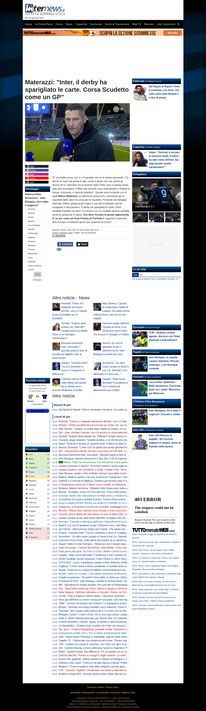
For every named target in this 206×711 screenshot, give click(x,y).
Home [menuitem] (28, 24)
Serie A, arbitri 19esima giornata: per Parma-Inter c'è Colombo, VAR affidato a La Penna (107, 618)
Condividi (65, 244)
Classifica (32, 449)
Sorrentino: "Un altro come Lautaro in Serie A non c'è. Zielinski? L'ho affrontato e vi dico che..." (110, 536)
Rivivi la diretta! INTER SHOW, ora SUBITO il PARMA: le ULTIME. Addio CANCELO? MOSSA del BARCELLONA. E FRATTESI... (129, 503)
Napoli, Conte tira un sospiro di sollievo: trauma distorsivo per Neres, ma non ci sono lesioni (109, 570)
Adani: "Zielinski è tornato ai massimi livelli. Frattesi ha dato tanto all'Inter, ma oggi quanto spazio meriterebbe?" (119, 443)
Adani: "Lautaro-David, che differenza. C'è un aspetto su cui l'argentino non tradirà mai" (106, 651)
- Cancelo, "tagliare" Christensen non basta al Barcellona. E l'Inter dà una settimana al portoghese (115, 670)
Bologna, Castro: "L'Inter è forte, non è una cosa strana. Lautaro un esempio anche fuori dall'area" (112, 614)
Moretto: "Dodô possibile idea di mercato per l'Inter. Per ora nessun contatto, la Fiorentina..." (109, 425)
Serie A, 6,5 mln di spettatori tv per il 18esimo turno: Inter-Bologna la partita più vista (105, 525)
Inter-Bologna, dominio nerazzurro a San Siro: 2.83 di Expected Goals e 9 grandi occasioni (108, 458)
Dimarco (31, 241)
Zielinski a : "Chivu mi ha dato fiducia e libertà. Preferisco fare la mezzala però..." (108, 662)
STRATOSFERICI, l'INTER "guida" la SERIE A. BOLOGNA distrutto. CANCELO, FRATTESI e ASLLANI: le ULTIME (121, 622)
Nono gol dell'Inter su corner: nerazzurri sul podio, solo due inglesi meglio (99, 599)
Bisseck (31, 213)
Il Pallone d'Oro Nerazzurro (149, 401)
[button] (37, 274)
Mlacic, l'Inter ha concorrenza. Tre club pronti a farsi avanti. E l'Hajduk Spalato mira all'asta (111, 462)
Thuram (31, 249)
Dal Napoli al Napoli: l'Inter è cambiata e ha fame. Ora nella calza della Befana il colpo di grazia (111, 409)
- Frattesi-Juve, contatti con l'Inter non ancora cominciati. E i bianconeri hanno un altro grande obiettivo (123, 625)
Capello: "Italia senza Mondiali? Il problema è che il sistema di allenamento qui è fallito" (106, 555)
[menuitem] (178, 24)
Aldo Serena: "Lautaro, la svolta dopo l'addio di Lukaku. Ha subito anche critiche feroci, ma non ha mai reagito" (111, 311)
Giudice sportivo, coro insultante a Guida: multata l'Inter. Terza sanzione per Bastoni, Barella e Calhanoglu (117, 469)
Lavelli (31, 269)
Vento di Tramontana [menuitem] (117, 24)
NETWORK (76, 693)
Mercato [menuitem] (149, 24)
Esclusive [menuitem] (96, 24)
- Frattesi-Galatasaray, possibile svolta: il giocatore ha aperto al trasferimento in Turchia (112, 629)
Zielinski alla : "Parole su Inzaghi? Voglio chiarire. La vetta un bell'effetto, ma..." (104, 655)
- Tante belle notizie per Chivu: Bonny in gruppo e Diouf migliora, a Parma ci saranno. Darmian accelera (118, 588)
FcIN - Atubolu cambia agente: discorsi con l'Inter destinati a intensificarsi (164, 336)
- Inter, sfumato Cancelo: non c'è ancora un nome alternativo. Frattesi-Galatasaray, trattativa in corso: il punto (121, 432)
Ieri (141, 275)
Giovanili (138, 377)
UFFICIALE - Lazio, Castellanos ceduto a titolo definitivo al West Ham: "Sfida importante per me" (111, 562)
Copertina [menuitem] (81, 24)
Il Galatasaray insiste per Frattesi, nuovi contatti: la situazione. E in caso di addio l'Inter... (107, 484)
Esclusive (138, 327)
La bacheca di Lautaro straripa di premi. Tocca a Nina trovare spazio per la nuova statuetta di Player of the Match (120, 499)
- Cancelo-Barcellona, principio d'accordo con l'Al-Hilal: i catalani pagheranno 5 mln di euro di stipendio (117, 451)
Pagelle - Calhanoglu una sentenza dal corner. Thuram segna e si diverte (100, 640)
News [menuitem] (69, 24)
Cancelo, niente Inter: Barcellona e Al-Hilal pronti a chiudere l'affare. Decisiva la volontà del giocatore (114, 495)
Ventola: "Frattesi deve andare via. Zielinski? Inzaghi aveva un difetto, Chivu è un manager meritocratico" (70, 330)
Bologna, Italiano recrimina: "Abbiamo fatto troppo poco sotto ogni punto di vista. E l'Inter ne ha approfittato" (117, 488)
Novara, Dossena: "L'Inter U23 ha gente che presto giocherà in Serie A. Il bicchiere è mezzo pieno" (113, 447)
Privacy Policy (112, 687)
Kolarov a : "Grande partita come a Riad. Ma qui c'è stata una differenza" (104, 674)
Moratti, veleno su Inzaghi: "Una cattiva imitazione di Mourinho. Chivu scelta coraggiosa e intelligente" (114, 573)
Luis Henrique (34, 225)
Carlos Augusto (34, 265)
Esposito (32, 261)
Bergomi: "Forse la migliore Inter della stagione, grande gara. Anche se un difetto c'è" (105, 666)
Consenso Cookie (95, 687)
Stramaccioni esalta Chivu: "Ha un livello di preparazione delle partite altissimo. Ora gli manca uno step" (115, 633)
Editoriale (138, 81)
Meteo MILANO (37, 411)
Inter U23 (138, 430)
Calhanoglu (33, 233)
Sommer (31, 209)
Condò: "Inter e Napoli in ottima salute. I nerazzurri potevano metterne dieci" (100, 596)
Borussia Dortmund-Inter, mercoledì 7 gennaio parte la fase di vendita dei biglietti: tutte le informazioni (69, 350)
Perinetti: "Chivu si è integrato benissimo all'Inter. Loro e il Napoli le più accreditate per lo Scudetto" (69, 311)
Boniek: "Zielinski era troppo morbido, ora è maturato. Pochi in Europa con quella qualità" (107, 607)
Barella (31, 229)
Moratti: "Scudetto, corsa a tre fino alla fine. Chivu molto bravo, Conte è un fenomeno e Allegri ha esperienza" (118, 492)
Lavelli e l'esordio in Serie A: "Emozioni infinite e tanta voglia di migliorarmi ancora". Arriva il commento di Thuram (120, 466)
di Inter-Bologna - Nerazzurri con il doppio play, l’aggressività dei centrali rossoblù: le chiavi (116, 544)
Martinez (32, 245)
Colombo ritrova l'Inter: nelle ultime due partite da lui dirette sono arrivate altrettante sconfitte (109, 540)
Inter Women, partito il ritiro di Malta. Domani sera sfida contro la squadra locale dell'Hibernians (111, 473)
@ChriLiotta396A (88, 233)
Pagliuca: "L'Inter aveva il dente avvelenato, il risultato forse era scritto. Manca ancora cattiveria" (111, 566)
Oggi (135, 275)
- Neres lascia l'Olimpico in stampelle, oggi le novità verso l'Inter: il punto (101, 636)
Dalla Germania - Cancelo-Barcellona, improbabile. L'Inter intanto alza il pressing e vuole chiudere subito (116, 547)
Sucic (30, 257)
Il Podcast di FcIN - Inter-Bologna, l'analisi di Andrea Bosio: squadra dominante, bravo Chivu (109, 581)
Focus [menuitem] (59, 24)
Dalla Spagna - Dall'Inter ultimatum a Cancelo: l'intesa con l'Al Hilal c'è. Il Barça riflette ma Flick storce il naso (118, 592)
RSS (133, 693)
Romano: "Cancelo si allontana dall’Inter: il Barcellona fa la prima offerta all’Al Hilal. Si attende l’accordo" (116, 521)
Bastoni (31, 221)
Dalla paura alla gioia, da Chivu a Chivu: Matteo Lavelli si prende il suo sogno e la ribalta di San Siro (113, 551)
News (63, 230)
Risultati (37, 280)
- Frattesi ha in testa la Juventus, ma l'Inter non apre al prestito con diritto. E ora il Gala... (110, 644)
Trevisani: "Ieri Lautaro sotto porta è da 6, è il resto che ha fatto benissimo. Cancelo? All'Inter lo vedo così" (117, 610)
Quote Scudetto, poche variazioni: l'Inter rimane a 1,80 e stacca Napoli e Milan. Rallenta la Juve (111, 559)
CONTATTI (115, 693)
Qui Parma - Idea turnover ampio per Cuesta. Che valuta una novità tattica (99, 529)
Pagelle (137, 352)
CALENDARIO (102, 693)
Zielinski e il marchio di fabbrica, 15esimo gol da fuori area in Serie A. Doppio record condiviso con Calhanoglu (119, 481)
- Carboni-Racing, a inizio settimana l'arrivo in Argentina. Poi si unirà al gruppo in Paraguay (110, 648)
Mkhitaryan (33, 253)
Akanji (30, 217)
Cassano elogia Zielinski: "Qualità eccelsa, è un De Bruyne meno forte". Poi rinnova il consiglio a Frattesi (116, 440)
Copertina (139, 147)
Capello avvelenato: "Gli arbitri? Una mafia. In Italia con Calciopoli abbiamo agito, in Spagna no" (111, 577)
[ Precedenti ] (37, 404)
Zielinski (31, 237)
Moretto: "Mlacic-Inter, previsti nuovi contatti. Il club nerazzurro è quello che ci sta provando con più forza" (116, 510)
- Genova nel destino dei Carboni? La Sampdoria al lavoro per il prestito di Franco (107, 603)
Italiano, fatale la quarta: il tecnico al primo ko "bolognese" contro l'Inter (97, 477)
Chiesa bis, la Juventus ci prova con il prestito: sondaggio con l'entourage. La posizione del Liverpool (114, 507)
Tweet (82, 244)
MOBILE (126, 693)
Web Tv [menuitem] (136, 24)
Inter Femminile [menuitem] (166, 24)
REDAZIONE (88, 693)
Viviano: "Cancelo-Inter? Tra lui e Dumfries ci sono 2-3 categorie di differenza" (101, 533)
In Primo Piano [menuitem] (43, 24)
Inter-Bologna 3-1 (144, 206)
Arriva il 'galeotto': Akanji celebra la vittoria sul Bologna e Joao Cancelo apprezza (104, 659)
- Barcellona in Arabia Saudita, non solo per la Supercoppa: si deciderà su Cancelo (106, 584)
